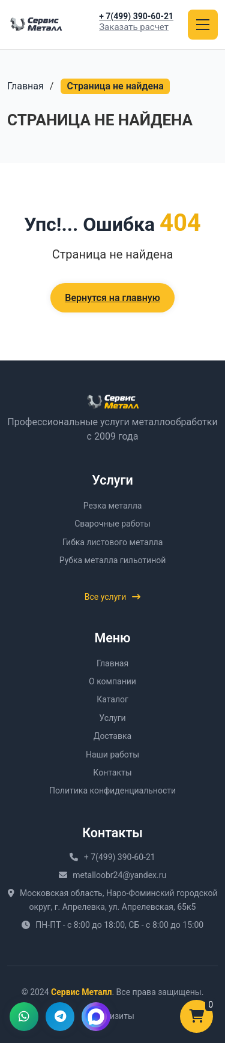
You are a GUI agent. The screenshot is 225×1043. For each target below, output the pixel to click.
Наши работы (112, 754)
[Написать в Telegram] (60, 1016)
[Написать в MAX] (96, 1016)
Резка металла (112, 505)
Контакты (112, 772)
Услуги (112, 718)
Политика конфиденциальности (112, 790)
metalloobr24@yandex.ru (119, 875)
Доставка (112, 736)
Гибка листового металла (112, 542)
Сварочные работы (112, 523)
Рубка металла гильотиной (112, 560)
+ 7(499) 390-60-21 (136, 16)
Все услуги (113, 597)
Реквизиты (112, 1016)
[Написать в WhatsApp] (24, 1016)
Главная (25, 86)
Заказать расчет (134, 27)
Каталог (112, 699)
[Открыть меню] (203, 25)
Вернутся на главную (112, 297)
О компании (112, 681)
